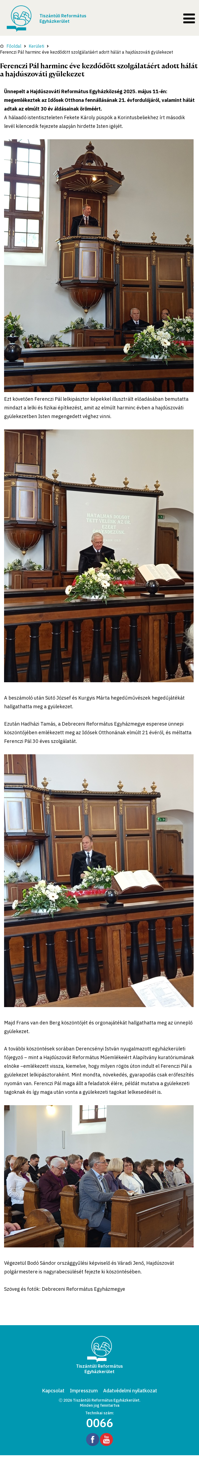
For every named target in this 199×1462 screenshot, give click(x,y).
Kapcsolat (53, 1390)
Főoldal (10, 46)
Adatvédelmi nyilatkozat (130, 1390)
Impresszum (84, 1390)
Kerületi (36, 46)
